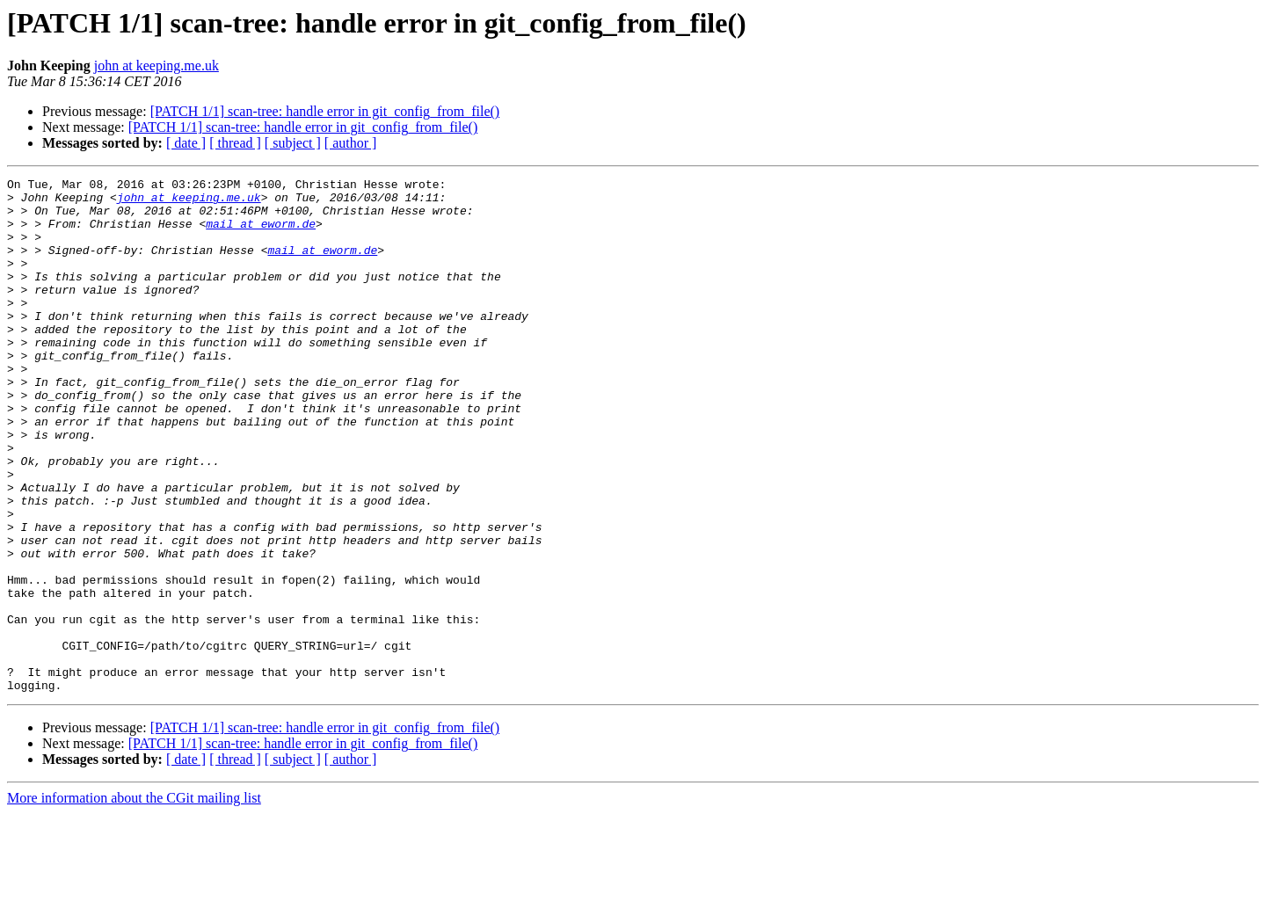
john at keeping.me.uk (156, 65)
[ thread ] (235, 142)
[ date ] (186, 142)
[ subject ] (293, 142)
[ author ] (350, 142)
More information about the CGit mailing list (134, 900)
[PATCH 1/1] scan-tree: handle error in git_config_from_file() (325, 111)
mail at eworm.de (261, 234)
